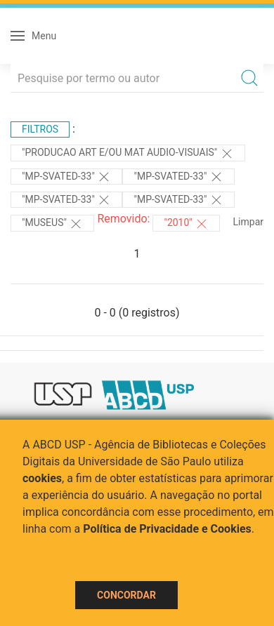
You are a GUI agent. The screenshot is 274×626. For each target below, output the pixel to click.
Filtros (40, 129)
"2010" (186, 224)
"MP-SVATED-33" (66, 177)
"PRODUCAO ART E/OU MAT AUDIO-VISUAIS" (128, 154)
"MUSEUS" (52, 224)
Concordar (126, 595)
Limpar (248, 221)
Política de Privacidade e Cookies (167, 528)
